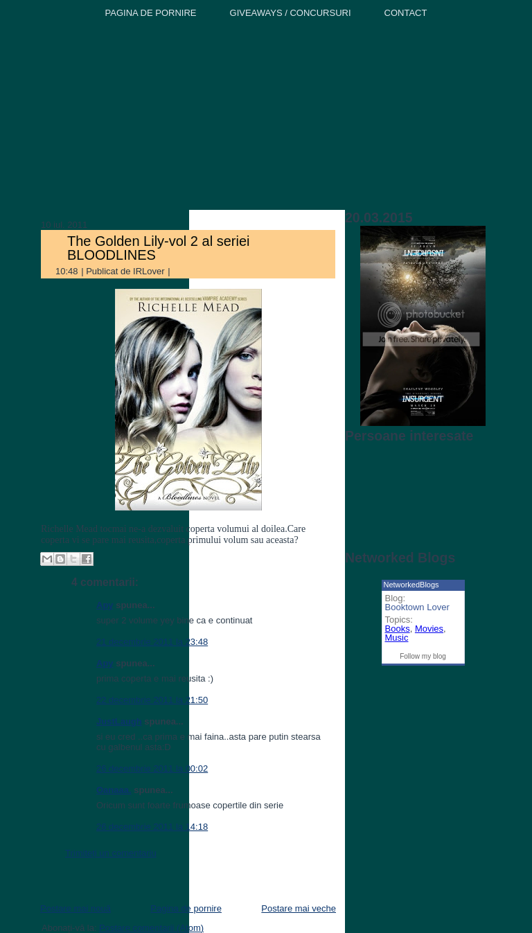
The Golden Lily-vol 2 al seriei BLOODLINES (158, 248)
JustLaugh (119, 721)
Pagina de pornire (186, 908)
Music (397, 637)
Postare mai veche (298, 908)
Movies (429, 628)
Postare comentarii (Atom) (151, 928)
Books (397, 628)
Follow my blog (423, 656)
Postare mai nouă (75, 908)
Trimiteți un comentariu (111, 853)
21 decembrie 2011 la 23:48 (152, 642)
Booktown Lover (417, 607)
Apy (105, 605)
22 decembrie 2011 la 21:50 (152, 700)
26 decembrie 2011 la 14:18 (152, 826)
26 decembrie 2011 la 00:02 (152, 768)
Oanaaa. (114, 790)
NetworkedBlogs (411, 584)
